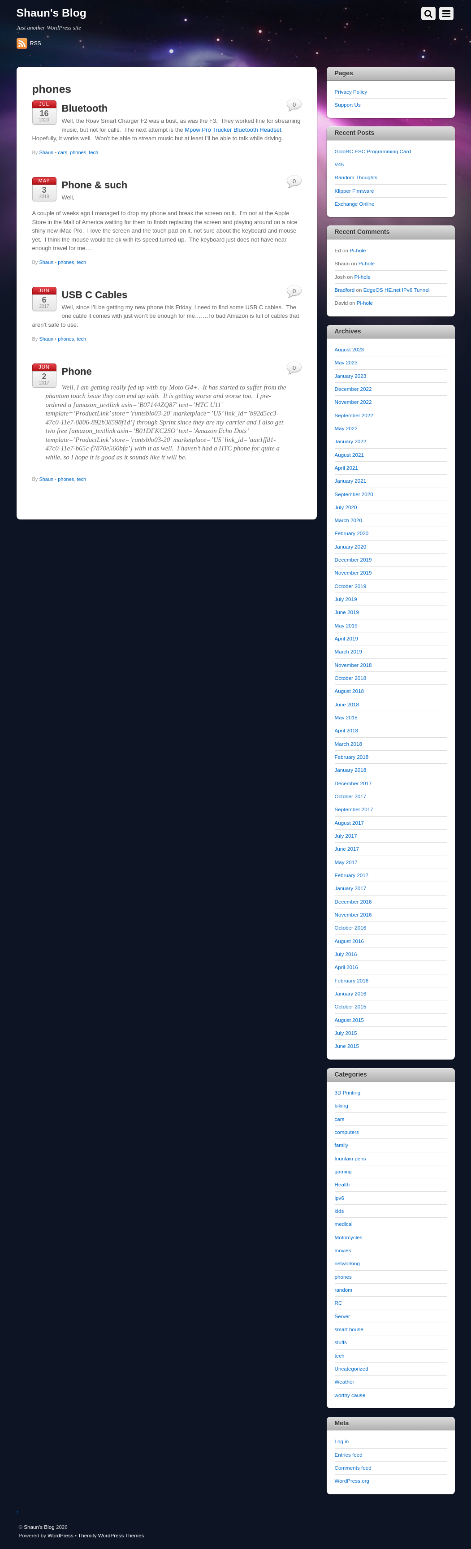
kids (339, 1211)
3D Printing (348, 1092)
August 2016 (349, 941)
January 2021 (351, 481)
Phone (77, 371)
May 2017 (346, 862)
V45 (339, 164)
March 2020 (349, 520)
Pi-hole (358, 250)
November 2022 (353, 402)
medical (344, 1224)
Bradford (345, 290)
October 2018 (351, 678)
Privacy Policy (351, 92)
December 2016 (353, 901)
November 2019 (353, 572)
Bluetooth (85, 108)
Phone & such (95, 184)
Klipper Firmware (354, 191)
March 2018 (349, 744)
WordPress (60, 1535)
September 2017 (354, 809)
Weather (344, 1382)
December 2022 (353, 389)
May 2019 (346, 625)
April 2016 (347, 967)
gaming (343, 1171)
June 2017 (347, 849)
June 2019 (347, 612)
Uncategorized (351, 1369)
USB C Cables (95, 294)
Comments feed (353, 1468)
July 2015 (346, 1033)
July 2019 (346, 599)
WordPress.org (352, 1481)
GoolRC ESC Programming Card (373, 151)
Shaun (46, 152)
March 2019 (349, 651)
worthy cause (350, 1395)
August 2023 (349, 349)
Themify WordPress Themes (111, 1535)
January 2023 (351, 376)
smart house (349, 1329)
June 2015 (347, 1046)
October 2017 (351, 796)
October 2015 (351, 1006)
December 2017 (353, 783)
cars (62, 152)
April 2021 (347, 468)
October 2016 (351, 927)
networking (347, 1263)
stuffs (341, 1342)
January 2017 (351, 888)
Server (342, 1316)
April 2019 (347, 638)
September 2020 (354, 494)
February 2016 (352, 980)
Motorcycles (349, 1237)
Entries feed (349, 1455)
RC (338, 1303)
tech (93, 152)
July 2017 (346, 836)
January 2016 (351, 993)
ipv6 (339, 1198)
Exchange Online (355, 204)
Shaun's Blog (39, 1527)
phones (78, 152)
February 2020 (352, 533)
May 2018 (346, 717)
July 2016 (346, 954)
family (341, 1145)
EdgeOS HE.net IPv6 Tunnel (396, 290)
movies (343, 1250)
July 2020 (346, 507)
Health (342, 1184)
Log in (342, 1441)
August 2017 (349, 823)
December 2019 (353, 559)
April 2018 (347, 730)
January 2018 (351, 770)
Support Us (348, 105)
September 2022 (354, 415)
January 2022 (351, 441)
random (344, 1290)
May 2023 (346, 362)
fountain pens (350, 1158)
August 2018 (349, 691)
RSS (35, 43)
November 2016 (353, 914)
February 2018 (352, 757)
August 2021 (349, 455)
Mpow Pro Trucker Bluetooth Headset (233, 129)
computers (347, 1132)
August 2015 (349, 1020)
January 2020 (351, 547)
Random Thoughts (356, 177)
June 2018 (347, 704)
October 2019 (351, 586)
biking (341, 1105)
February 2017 (352, 875)
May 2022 (346, 428)
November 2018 (353, 665)
